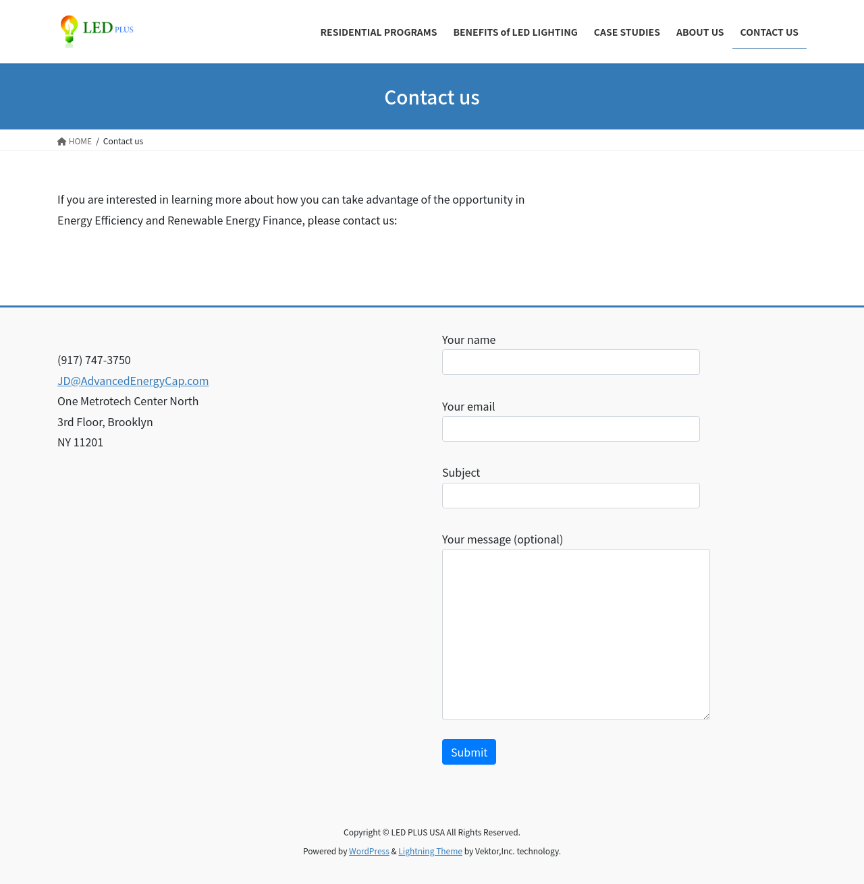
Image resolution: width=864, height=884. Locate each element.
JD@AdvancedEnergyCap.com (133, 380)
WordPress (369, 850)
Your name (571, 353)
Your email (571, 420)
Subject (571, 486)
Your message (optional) (576, 625)
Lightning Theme (430, 850)
